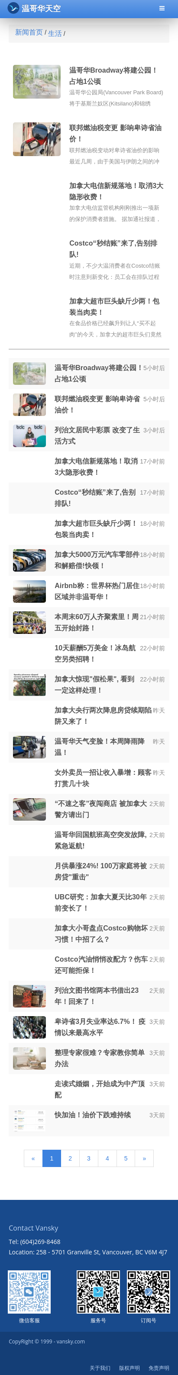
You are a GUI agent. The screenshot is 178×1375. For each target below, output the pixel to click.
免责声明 (159, 1368)
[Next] (144, 1158)
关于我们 (100, 1368)
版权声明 (129, 1368)
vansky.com (71, 1341)
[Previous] (33, 1158)
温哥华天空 (34, 8)
